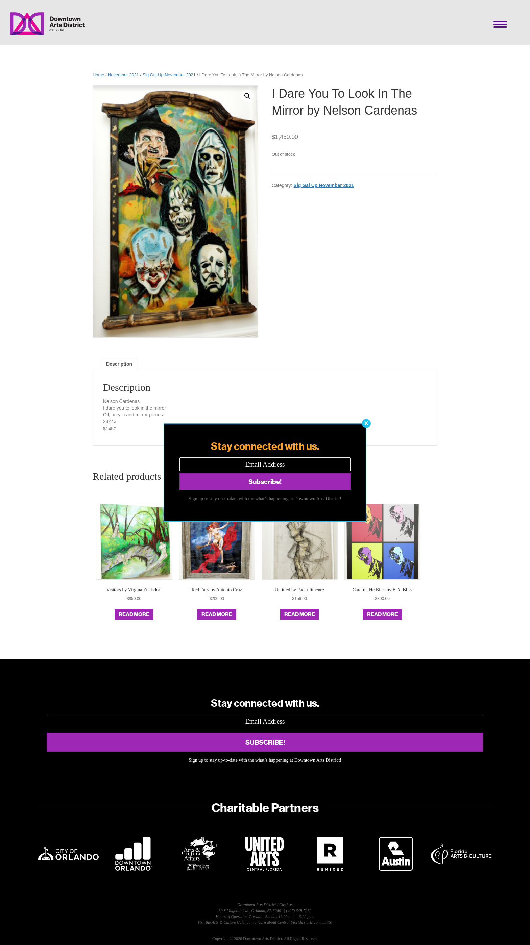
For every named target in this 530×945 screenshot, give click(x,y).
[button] (366, 423)
